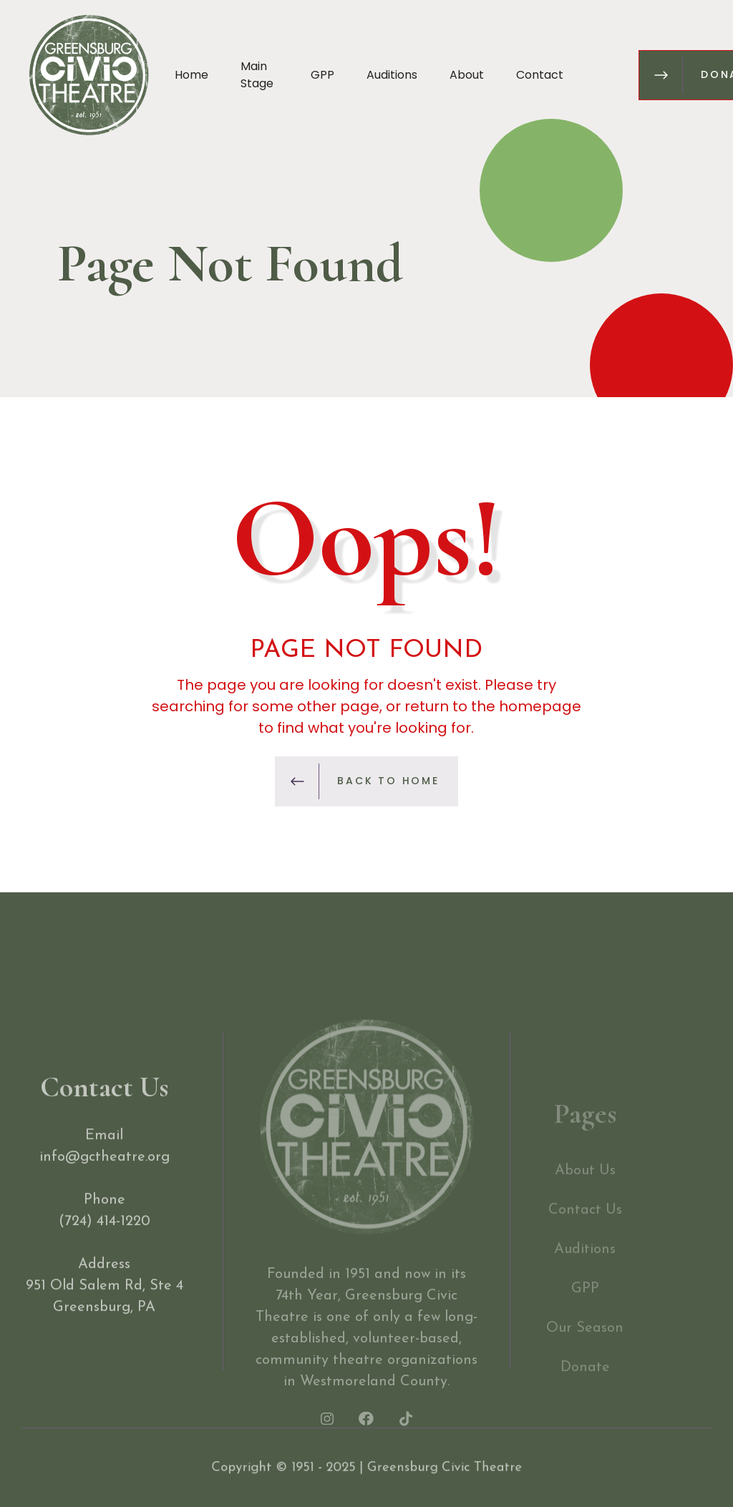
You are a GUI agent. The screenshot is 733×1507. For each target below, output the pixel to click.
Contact (539, 75)
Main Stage (257, 75)
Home (191, 75)
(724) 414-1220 (104, 1237)
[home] (89, 75)
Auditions (391, 75)
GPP (322, 75)
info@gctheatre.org (104, 1173)
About (467, 75)
